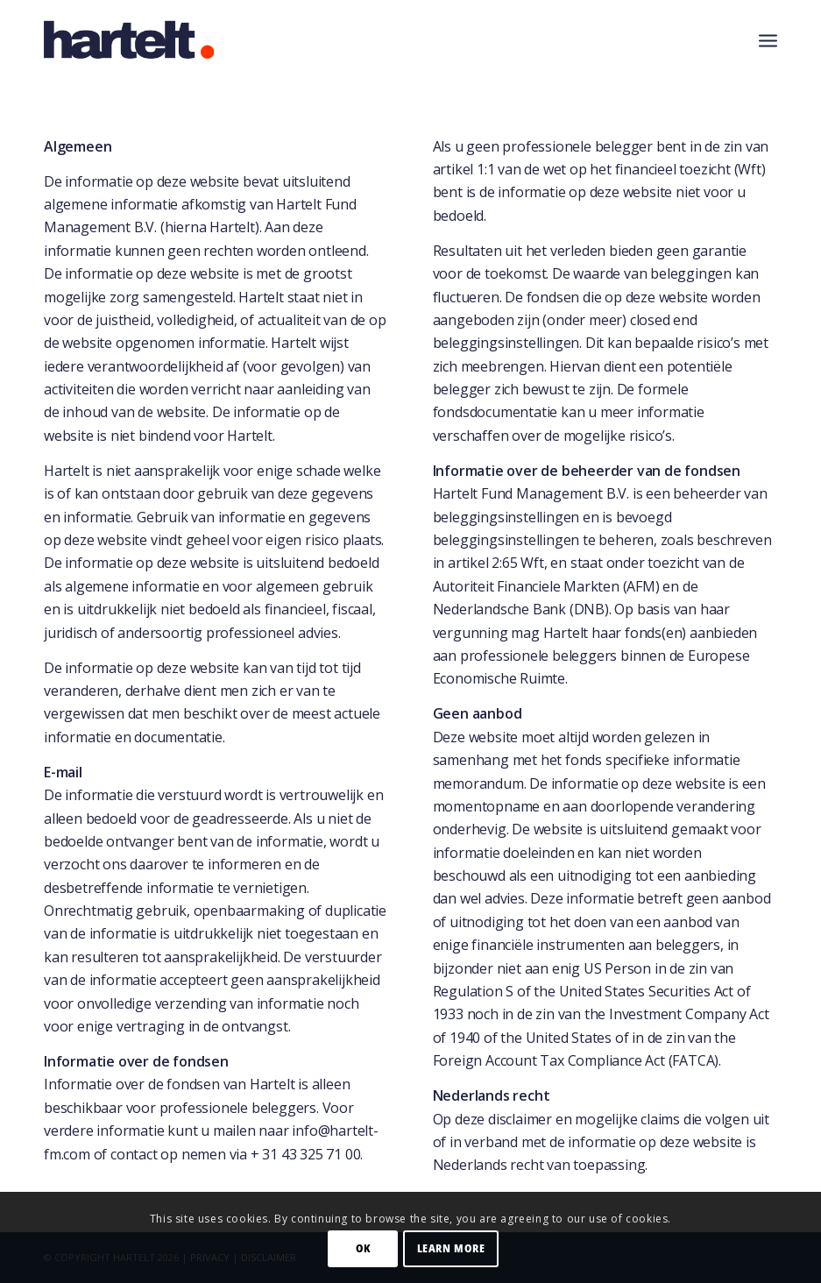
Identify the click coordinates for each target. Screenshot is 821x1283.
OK (363, 1248)
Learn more (451, 1248)
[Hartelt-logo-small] (130, 39)
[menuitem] (768, 39)
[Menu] (768, 39)
